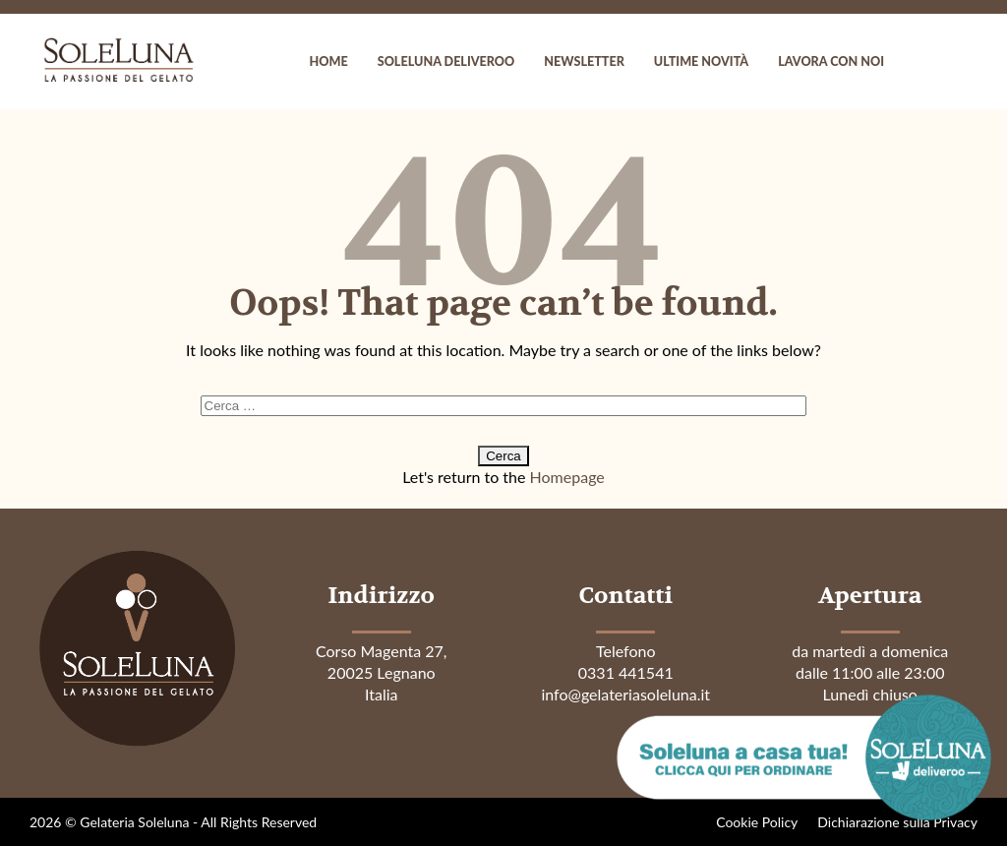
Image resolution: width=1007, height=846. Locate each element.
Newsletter (584, 61)
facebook (918, 62)
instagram (958, 62)
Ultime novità (701, 61)
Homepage (567, 476)
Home (329, 61)
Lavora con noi (831, 61)
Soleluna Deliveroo (446, 61)
